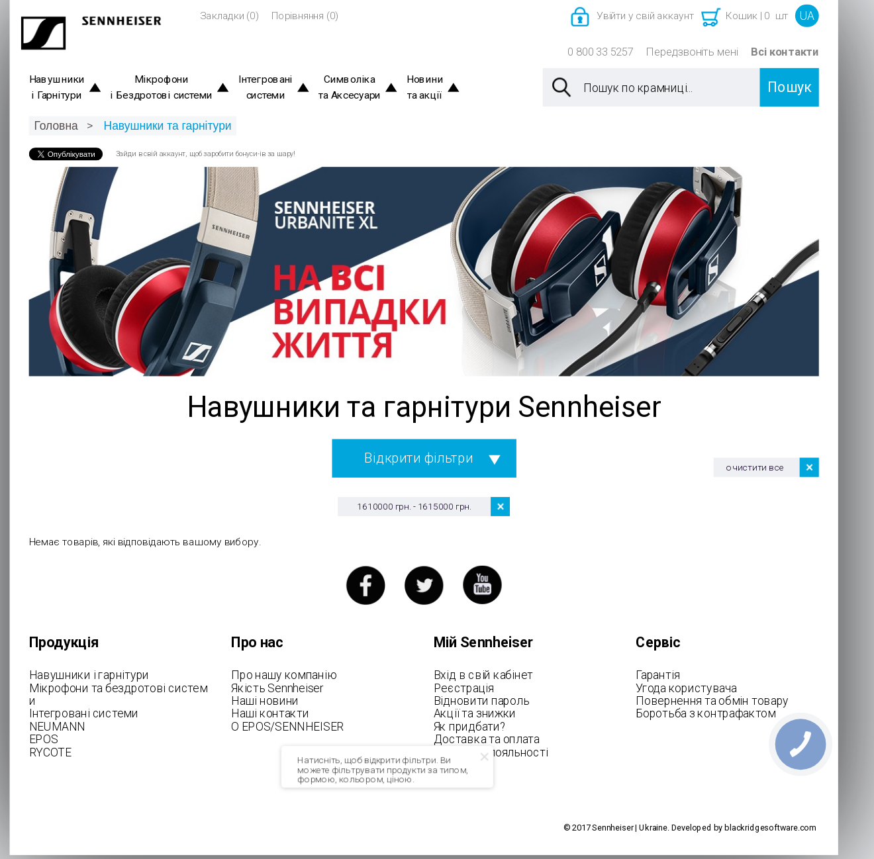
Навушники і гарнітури (89, 675)
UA (807, 16)
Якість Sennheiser (277, 687)
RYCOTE (50, 751)
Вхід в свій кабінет (483, 675)
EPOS (43, 739)
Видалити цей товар (500, 506)
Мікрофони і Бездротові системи (162, 87)
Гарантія (657, 675)
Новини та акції (425, 87)
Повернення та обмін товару (712, 700)
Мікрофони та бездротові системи (118, 694)
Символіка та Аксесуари (349, 87)
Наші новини (265, 700)
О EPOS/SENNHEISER (287, 726)
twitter (424, 585)
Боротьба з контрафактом (705, 713)
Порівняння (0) (304, 16)
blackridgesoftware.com (770, 828)
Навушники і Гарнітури (57, 87)
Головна (55, 125)
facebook (365, 585)
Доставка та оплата (487, 739)
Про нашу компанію (283, 675)
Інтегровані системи (265, 87)
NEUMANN (57, 726)
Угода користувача (686, 687)
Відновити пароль (482, 700)
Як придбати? (470, 726)
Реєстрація (464, 687)
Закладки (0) (229, 16)
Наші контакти (270, 713)
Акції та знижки (475, 713)
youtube (482, 585)
